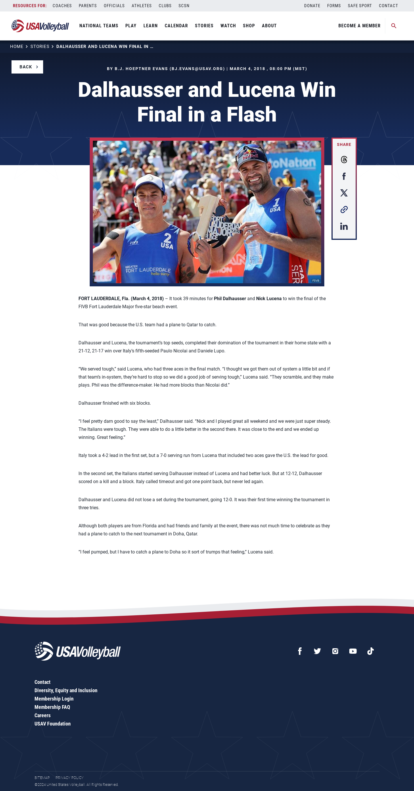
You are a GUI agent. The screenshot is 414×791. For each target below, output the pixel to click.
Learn (150, 25)
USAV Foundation (52, 724)
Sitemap (42, 777)
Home (17, 46)
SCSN (184, 5)
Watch (228, 25)
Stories (204, 25)
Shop (249, 25)
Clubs (165, 5)
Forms (334, 5)
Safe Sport (360, 5)
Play (131, 25)
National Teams (98, 25)
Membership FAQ (52, 707)
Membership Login (54, 699)
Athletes (142, 5)
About (269, 25)
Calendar (176, 25)
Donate (312, 5)
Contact (388, 5)
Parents (88, 5)
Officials (114, 5)
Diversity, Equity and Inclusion (65, 690)
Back (26, 67)
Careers (42, 715)
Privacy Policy (69, 777)
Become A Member (359, 25)
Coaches (62, 5)
